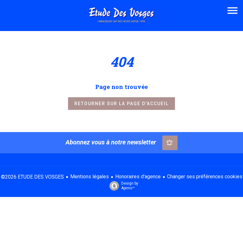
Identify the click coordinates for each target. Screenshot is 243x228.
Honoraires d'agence (138, 177)
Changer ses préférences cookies (204, 177)
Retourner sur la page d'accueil (121, 103)
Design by (122, 186)
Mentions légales (89, 177)
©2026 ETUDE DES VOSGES (32, 177)
